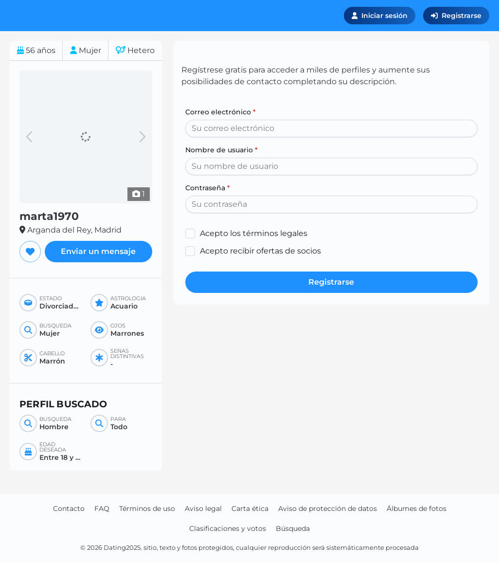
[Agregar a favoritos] (30, 251)
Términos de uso (147, 508)
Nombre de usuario (221, 150)
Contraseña (207, 188)
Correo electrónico (220, 112)
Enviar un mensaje (98, 251)
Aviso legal (203, 508)
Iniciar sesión (380, 15)
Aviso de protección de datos (327, 508)
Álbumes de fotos (416, 508)
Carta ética (250, 508)
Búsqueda (293, 528)
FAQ (101, 508)
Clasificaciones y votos (227, 528)
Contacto (69, 508)
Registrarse (456, 15)
